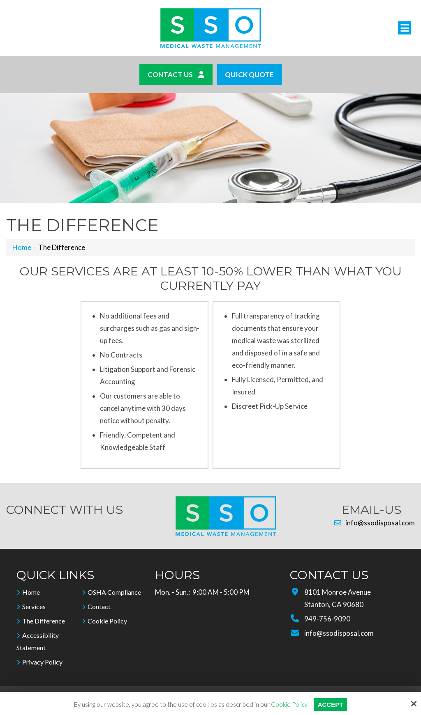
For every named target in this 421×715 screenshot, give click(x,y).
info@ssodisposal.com (374, 522)
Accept (330, 704)
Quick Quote (249, 74)
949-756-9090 (327, 618)
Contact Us (176, 74)
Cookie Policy (289, 704)
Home (21, 247)
